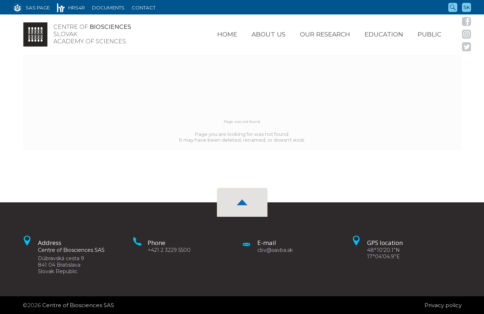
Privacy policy (443, 305)
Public (429, 34)
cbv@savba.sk (275, 250)
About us (268, 34)
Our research (325, 34)
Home (227, 34)
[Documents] (108, 7)
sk (466, 7)
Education (384, 34)
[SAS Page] (31, 7)
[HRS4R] (71, 7)
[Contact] (144, 7)
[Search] (452, 7)
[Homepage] (35, 34)
